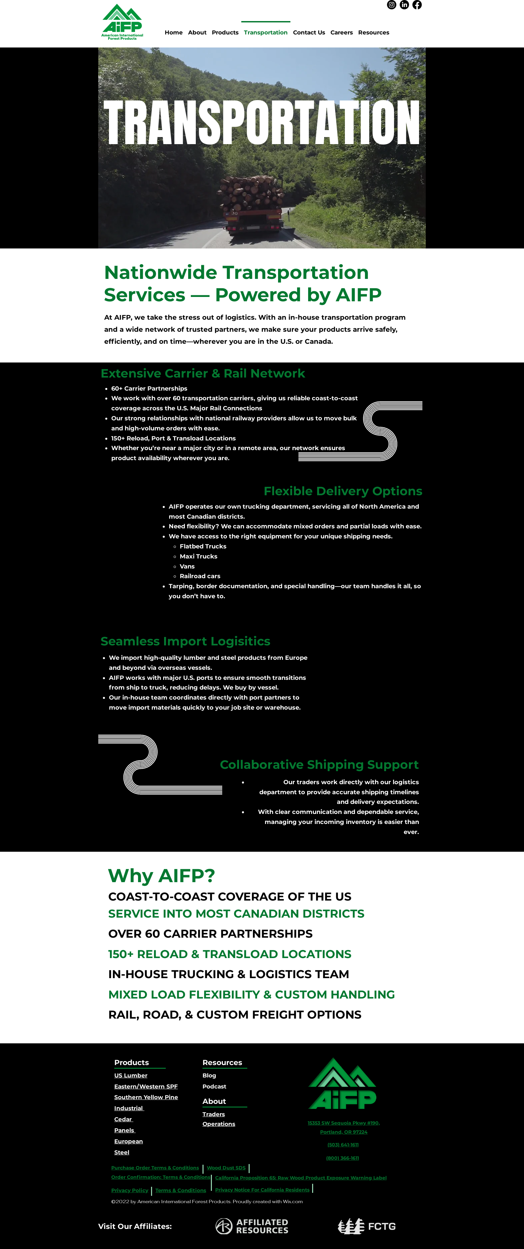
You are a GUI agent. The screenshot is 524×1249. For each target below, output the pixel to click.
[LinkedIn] (404, 4)
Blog (209, 1075)
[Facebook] (417, 4)
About (214, 1101)
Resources (222, 1062)
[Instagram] (391, 4)
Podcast (214, 1086)
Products (131, 1062)
